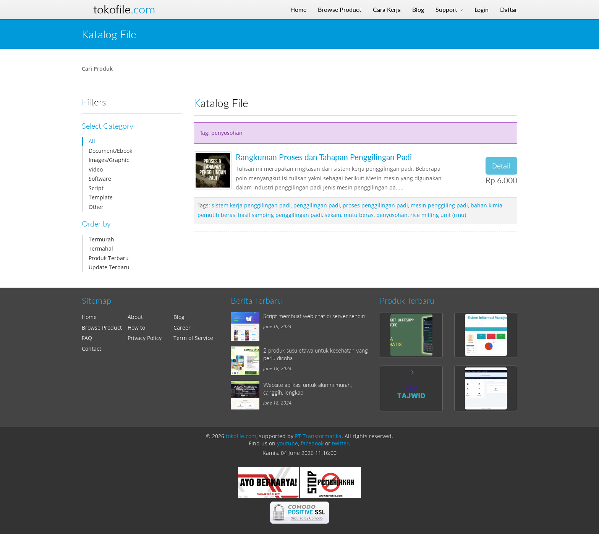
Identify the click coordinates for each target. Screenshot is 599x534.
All (92, 141)
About (135, 316)
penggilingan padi (316, 205)
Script (96, 188)
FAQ (87, 337)
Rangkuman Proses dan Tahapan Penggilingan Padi (324, 157)
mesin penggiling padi (439, 205)
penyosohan (392, 214)
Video (96, 169)
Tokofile (124, 9)
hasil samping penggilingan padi (280, 214)
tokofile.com (241, 436)
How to (136, 327)
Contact (91, 348)
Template (101, 197)
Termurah (101, 239)
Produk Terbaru (109, 258)
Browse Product (102, 327)
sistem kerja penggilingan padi (251, 205)
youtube (287, 443)
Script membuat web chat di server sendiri (314, 315)
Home (89, 316)
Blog (179, 316)
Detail (501, 165)
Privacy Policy (145, 337)
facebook (312, 443)
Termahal (101, 248)
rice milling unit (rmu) (438, 214)
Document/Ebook (110, 150)
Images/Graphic (109, 159)
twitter (340, 443)
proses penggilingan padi (375, 205)
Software (100, 178)
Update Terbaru (109, 267)
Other (96, 206)
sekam (333, 214)
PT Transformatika (318, 436)
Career (182, 327)
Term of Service (193, 337)
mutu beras (359, 214)
